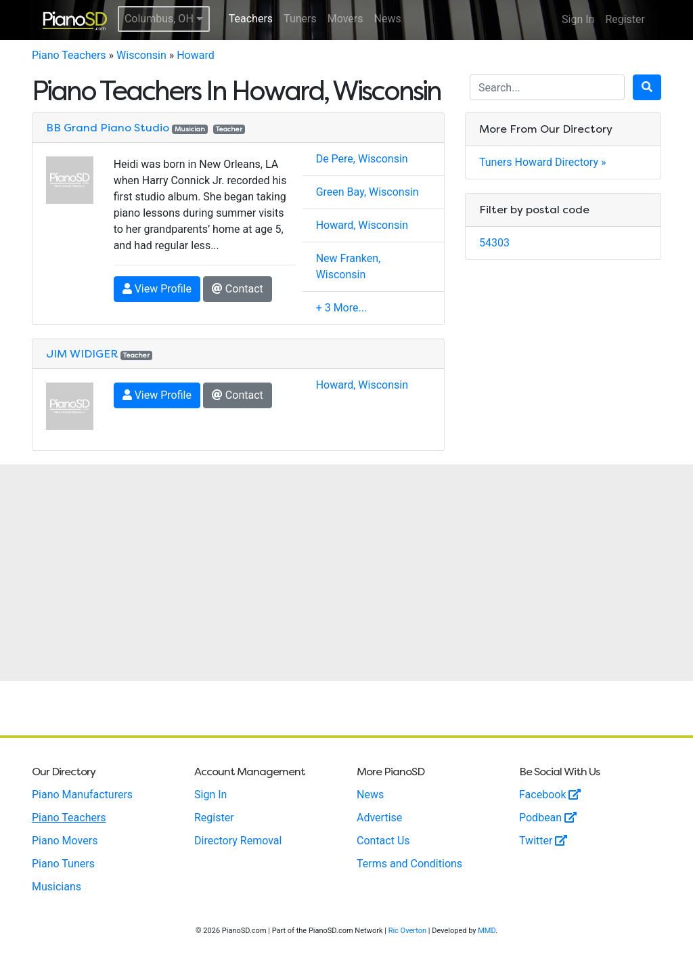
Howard (196, 55)
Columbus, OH (164, 18)
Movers (345, 18)
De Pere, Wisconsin (362, 158)
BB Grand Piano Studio (107, 127)
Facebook (550, 794)
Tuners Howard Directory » (542, 162)
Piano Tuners (63, 863)
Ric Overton (407, 930)
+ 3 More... (341, 307)
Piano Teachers (69, 55)
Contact (237, 288)
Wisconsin (141, 55)
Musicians (56, 886)
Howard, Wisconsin (362, 225)
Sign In (578, 19)
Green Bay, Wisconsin (367, 192)
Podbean (548, 817)
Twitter (543, 840)
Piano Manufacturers (82, 794)
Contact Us (383, 840)
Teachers (251, 18)
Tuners (300, 18)
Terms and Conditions (409, 863)
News (387, 18)
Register (625, 19)
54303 (494, 242)
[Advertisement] (346, 573)
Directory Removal (238, 840)
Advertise (379, 817)
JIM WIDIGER (82, 353)
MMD (486, 930)
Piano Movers (64, 840)
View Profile (157, 288)
